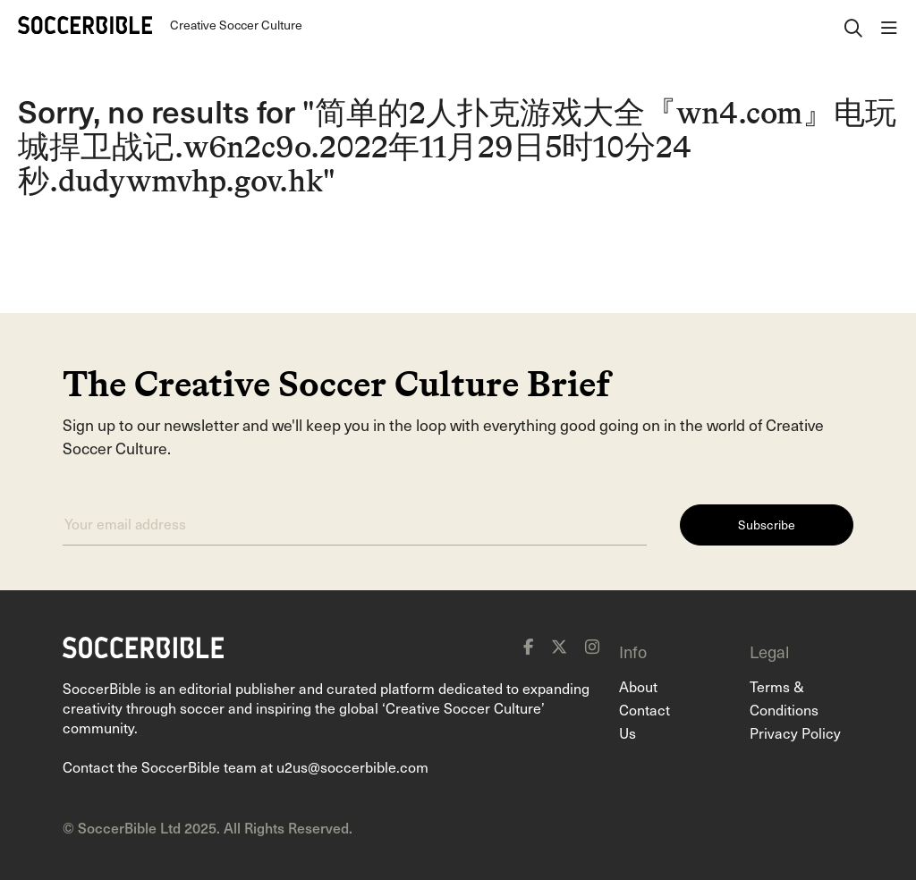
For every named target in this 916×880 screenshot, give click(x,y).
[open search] (853, 25)
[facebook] (528, 646)
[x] (559, 646)
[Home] (85, 25)
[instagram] (592, 646)
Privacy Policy (795, 732)
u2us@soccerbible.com (352, 766)
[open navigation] (889, 25)
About (638, 686)
